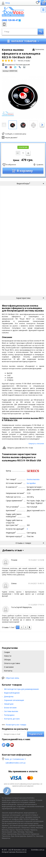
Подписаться (35, 734)
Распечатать (39, 49)
